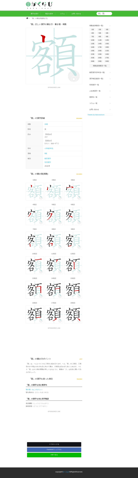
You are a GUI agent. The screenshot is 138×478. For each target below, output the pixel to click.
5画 (100, 33)
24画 (107, 54)
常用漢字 (48, 162)
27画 (107, 58)
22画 (92, 54)
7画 (92, 36)
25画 (92, 58)
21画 (107, 51)
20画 (99, 51)
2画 (100, 29)
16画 (92, 47)
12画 (107, 40)
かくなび (66, 472)
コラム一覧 (93, 103)
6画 (107, 33)
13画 (92, 44)
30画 (107, 61)
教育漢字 (48, 158)
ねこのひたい (37, 389)
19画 (92, 51)
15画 (107, 44)
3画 (107, 29)
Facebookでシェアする (54, 449)
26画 (99, 58)
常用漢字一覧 (94, 85)
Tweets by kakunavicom (96, 115)
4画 (92, 33)
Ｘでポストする (54, 444)
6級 (46, 153)
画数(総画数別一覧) (100, 66)
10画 (92, 40)
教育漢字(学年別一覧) (97, 72)
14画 (99, 44)
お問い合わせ (94, 109)
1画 (92, 29)
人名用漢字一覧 (95, 91)
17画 (99, 47)
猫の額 (28, 389)
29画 (99, 61)
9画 (107, 36)
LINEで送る (54, 455)
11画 (99, 40)
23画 (99, 54)
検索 (110, 13)
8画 (100, 36)
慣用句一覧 (93, 97)
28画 (92, 61)
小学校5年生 (49, 148)
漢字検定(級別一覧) (96, 78)
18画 (46, 124)
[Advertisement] (54, 100)
